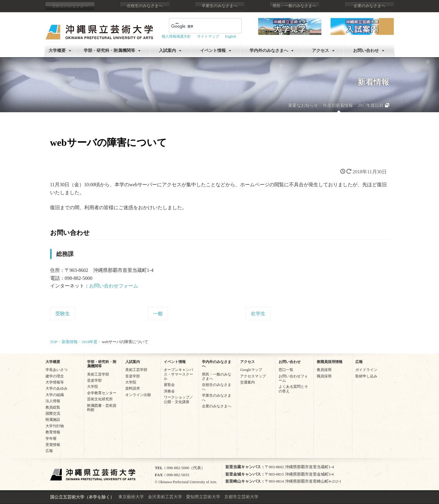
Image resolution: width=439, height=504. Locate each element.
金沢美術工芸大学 (165, 497)
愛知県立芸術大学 (203, 497)
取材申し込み (366, 376)
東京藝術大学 (131, 497)
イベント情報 (213, 50)
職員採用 (324, 376)
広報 (49, 451)
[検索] (198, 26)
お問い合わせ (366, 50)
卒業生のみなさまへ (219, 6)
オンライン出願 (138, 395)
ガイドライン (366, 370)
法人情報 (53, 401)
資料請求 (132, 388)
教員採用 (324, 370)
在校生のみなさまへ (145, 6)
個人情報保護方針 (176, 36)
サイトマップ (208, 36)
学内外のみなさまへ (269, 50)
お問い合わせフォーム (113, 285)
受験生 (62, 313)
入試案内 (167, 50)
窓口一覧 (286, 370)
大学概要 (57, 50)
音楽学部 (94, 380)
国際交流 (53, 413)
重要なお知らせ (303, 105)
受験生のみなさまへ (70, 6)
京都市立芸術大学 (241, 497)
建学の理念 (55, 376)
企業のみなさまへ (369, 6)
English (230, 36)
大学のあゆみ (57, 388)
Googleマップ (251, 370)
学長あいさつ (57, 370)
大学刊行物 (55, 426)
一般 (158, 313)
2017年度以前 (370, 105)
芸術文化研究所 (100, 399)
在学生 (258, 313)
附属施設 (53, 419)
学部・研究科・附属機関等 (109, 50)
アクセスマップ (253, 376)
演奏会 (169, 391)
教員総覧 (53, 407)
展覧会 (169, 385)
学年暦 (51, 438)
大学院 (92, 386)
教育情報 (53, 432)
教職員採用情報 (329, 362)
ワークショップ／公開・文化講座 (178, 399)
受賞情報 (53, 445)
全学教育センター (101, 393)
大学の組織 (55, 395)
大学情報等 (55, 382)
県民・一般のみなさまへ (294, 6)
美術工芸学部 (98, 374)
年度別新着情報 (338, 105)
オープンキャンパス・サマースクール (178, 374)
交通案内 (247, 382)
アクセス (320, 50)
